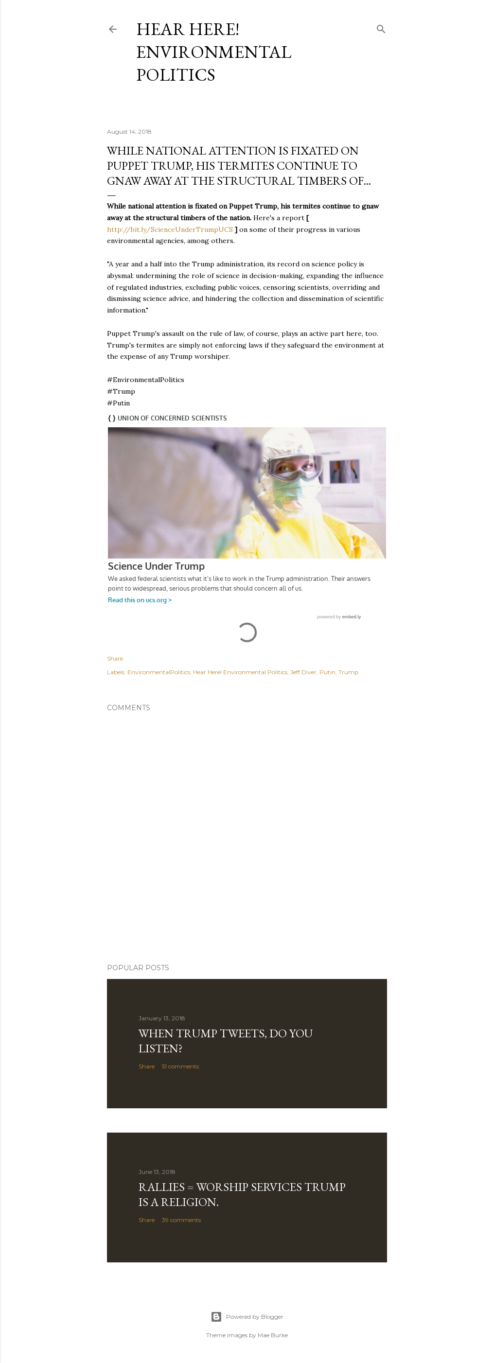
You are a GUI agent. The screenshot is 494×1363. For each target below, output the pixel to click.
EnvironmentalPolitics (158, 672)
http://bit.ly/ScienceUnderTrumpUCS (170, 229)
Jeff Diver (303, 672)
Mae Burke (273, 1335)
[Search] (381, 26)
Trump (348, 672)
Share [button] (115, 658)
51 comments (180, 1066)
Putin (327, 672)
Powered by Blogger (247, 1317)
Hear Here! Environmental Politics (213, 51)
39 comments (181, 1219)
